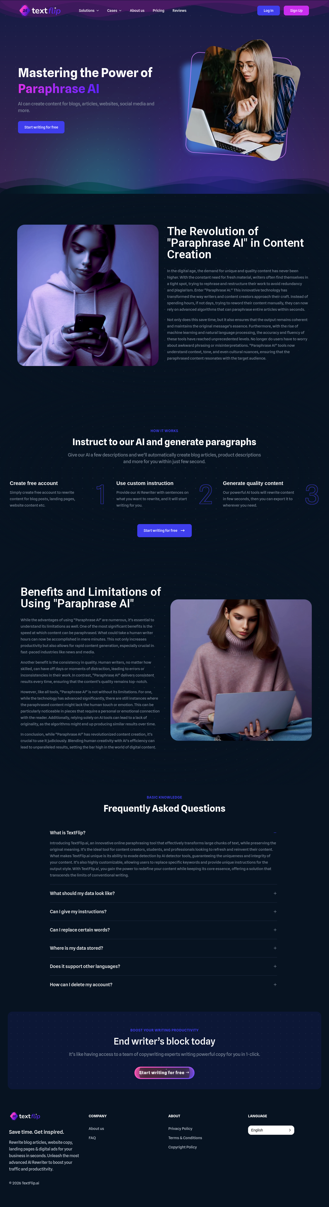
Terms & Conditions (185, 1138)
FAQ (92, 1138)
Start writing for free (41, 127)
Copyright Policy (182, 1147)
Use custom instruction (144, 483)
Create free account (34, 483)
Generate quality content (253, 483)
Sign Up (296, 10)
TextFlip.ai (30, 1183)
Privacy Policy (180, 1128)
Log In (268, 10)
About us (96, 1128)
